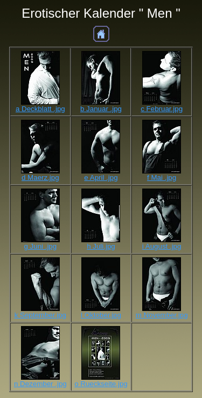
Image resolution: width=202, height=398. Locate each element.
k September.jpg (40, 315)
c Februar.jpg (162, 109)
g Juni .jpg (40, 246)
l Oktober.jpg (101, 315)
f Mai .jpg (161, 177)
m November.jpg (162, 315)
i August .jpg (162, 246)
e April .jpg (100, 177)
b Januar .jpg (101, 109)
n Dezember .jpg (40, 384)
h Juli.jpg (101, 246)
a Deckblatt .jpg (40, 109)
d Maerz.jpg (40, 177)
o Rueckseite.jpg (101, 384)
